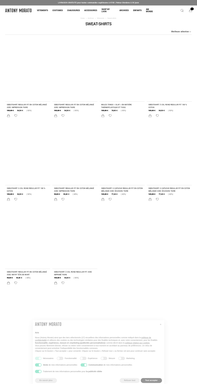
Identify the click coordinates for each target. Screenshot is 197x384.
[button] (42, 10)
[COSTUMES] (57, 10)
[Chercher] (182, 10)
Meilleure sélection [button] (180, 32)
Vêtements (100, 18)
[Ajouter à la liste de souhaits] (15, 115)
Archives (91, 18)
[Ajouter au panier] (8, 115)
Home (83, 18)
